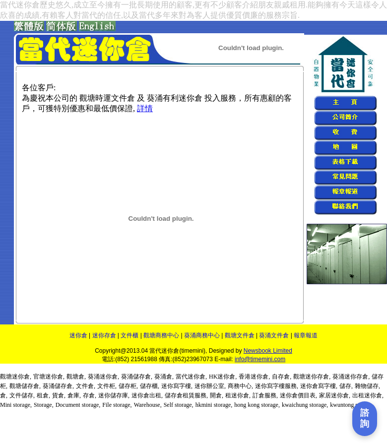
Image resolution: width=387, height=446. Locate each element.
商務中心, (240, 385)
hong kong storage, (257, 404)
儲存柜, (128, 385)
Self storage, (179, 404)
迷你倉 (78, 335)
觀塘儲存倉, (25, 385)
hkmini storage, (214, 404)
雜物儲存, (367, 385)
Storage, (44, 404)
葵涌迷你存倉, (351, 376)
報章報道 (306, 335)
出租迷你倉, (368, 395)
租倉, (43, 395)
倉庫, (74, 395)
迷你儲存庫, (113, 395)
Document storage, (78, 404)
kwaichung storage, (305, 404)
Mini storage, (16, 404)
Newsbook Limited (268, 350)
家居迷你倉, (334, 395)
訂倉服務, (265, 395)
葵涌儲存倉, (136, 376)
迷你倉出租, (147, 395)
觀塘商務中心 (161, 335)
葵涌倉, (164, 376)
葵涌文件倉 (274, 335)
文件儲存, (22, 395)
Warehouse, (148, 404)
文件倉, (85, 385)
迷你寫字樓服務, (276, 385)
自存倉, (281, 376)
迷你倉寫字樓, (318, 385)
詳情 (145, 108)
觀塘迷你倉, (15, 376)
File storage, (116, 404)
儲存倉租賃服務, (186, 395)
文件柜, (107, 385)
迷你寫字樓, (177, 385)
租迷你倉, (238, 395)
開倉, (216, 395)
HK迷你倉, (223, 376)
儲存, (346, 385)
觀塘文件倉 (240, 335)
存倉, (89, 395)
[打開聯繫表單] (364, 418)
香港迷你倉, (254, 376)
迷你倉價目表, (298, 395)
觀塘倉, (76, 376)
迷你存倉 (104, 335)
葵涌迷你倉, (103, 376)
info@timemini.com (260, 359)
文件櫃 (129, 335)
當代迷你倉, (191, 376)
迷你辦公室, (210, 385)
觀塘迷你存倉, (311, 376)
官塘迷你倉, (48, 376)
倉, (3, 395)
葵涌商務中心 (202, 335)
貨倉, (58, 395)
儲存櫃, (149, 385)
